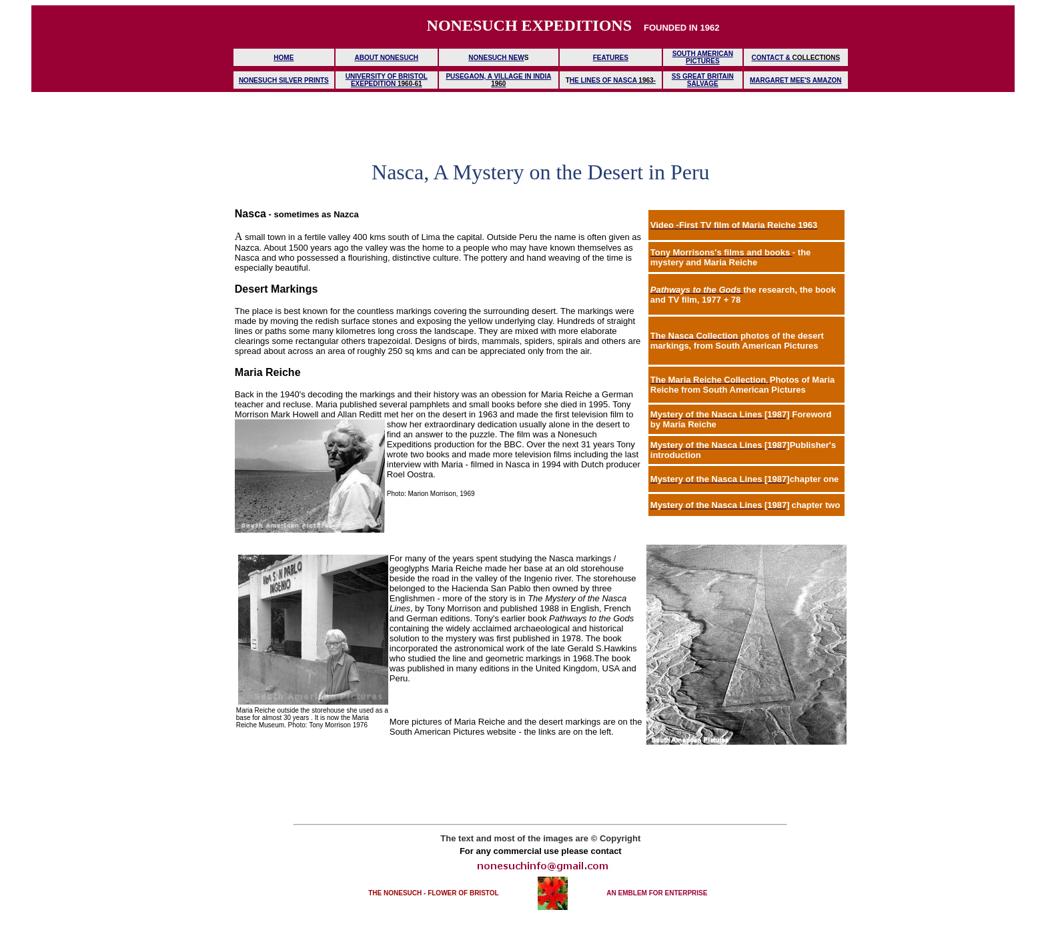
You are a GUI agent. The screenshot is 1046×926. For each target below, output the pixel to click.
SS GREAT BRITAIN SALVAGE (703, 80)
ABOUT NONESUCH (387, 57)
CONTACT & (772, 57)
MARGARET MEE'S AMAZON (796, 80)
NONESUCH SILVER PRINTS (284, 80)
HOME (284, 57)
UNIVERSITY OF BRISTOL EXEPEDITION (387, 80)
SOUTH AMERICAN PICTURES (702, 57)
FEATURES (610, 57)
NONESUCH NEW (496, 57)
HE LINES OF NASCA (603, 80)
